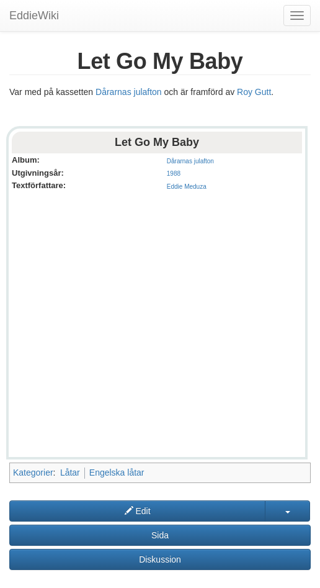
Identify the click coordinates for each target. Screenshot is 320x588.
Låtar (70, 472)
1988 (173, 173)
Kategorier (33, 472)
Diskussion (160, 559)
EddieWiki (34, 15)
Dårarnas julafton (129, 92)
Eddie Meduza (187, 186)
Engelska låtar (116, 472)
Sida (160, 535)
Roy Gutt (254, 92)
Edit (138, 511)
